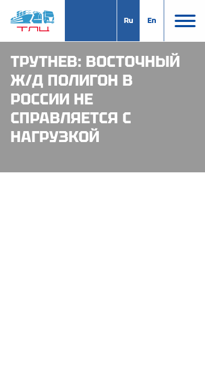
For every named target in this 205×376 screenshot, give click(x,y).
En (151, 20)
